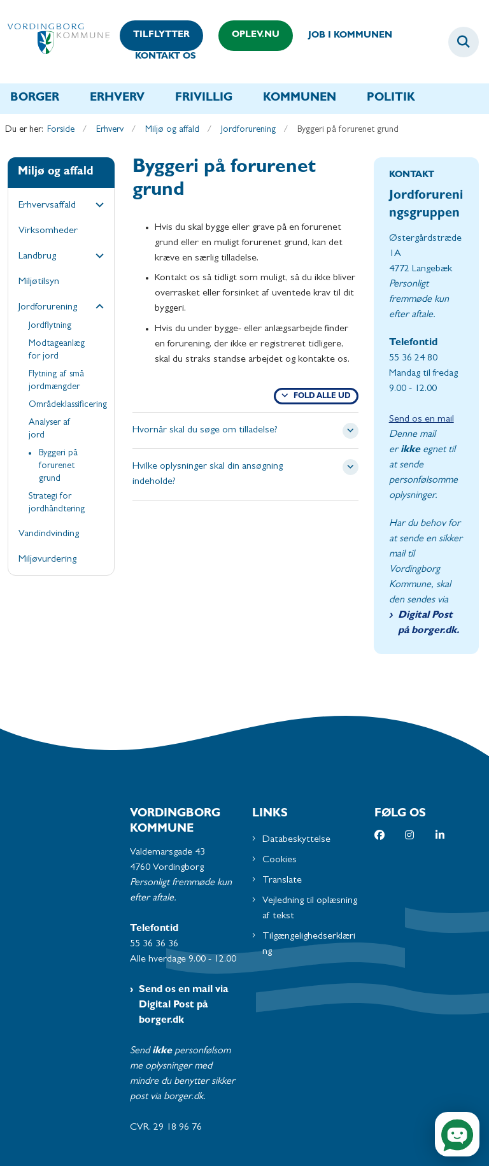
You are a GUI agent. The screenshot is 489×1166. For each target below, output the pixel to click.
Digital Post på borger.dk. (428, 623)
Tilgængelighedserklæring (308, 944)
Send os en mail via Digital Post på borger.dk (184, 1005)
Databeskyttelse (296, 840)
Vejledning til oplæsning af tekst (309, 908)
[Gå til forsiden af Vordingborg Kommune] (55, 42)
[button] (96, 206)
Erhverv (117, 98)
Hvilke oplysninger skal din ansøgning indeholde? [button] (207, 474)
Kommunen (299, 98)
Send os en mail (421, 420)
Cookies (279, 860)
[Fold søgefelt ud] (463, 42)
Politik (391, 98)
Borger (34, 98)
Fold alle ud (322, 397)
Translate (282, 881)
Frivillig (203, 98)
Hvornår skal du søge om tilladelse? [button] (205, 430)
